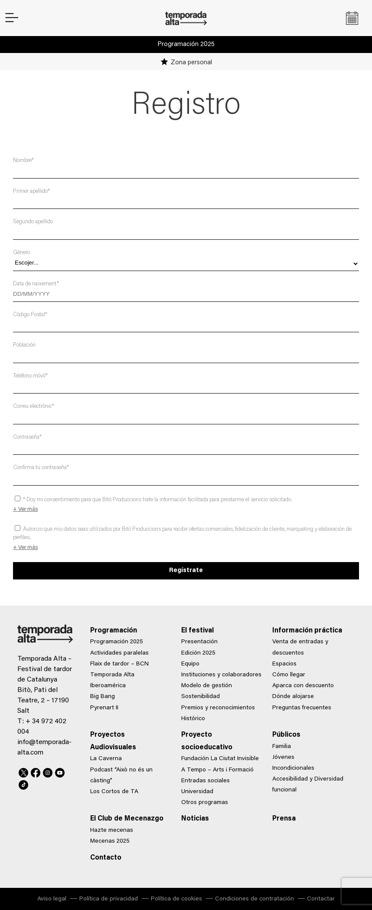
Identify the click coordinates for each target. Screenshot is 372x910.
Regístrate (186, 570)
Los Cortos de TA (114, 792)
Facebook (35, 771)
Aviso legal (51, 899)
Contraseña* (27, 437)
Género (21, 252)
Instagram (47, 771)
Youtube (60, 771)
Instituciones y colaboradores (221, 675)
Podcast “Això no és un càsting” (121, 775)
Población (24, 345)
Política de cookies (176, 899)
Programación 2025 (186, 44)
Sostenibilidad (200, 697)
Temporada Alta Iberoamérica (112, 680)
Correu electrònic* (33, 406)
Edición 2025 (198, 653)
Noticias (195, 818)
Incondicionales (293, 768)
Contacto (105, 857)
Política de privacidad (108, 899)
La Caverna (106, 759)
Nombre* (23, 160)
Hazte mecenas (111, 830)
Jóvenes (283, 757)
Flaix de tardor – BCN (119, 664)
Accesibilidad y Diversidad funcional (307, 784)
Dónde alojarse (293, 697)
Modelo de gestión (206, 686)
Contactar (321, 899)
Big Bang (102, 697)
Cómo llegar (288, 675)
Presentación (199, 642)
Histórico (193, 719)
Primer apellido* (31, 191)
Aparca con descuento (303, 686)
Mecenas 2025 (110, 841)
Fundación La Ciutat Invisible (220, 759)
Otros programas (204, 803)
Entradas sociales (205, 781)
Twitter (23, 771)
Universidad (197, 792)
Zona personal (191, 63)
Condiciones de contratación (254, 899)
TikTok (23, 783)
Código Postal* (30, 315)
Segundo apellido (33, 222)
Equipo (190, 664)
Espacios (284, 664)
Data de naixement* (36, 284)
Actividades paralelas (119, 653)
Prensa (284, 818)
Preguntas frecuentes (301, 708)
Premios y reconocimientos (218, 708)
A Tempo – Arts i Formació (217, 770)
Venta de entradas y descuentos (300, 647)
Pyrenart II (104, 708)
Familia (281, 747)
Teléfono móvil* (30, 376)
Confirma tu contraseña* (41, 467)
